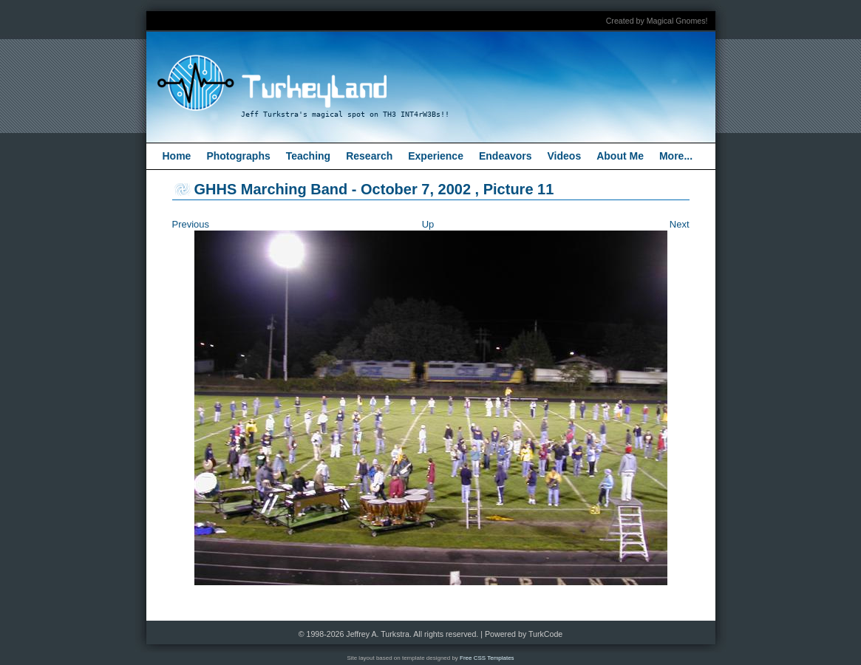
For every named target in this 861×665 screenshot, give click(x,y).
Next (680, 224)
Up (428, 224)
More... (675, 156)
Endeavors (505, 156)
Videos (565, 156)
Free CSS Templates (487, 658)
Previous (191, 224)
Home (177, 156)
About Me (620, 156)
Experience (435, 156)
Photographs (238, 156)
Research (369, 156)
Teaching (308, 156)
